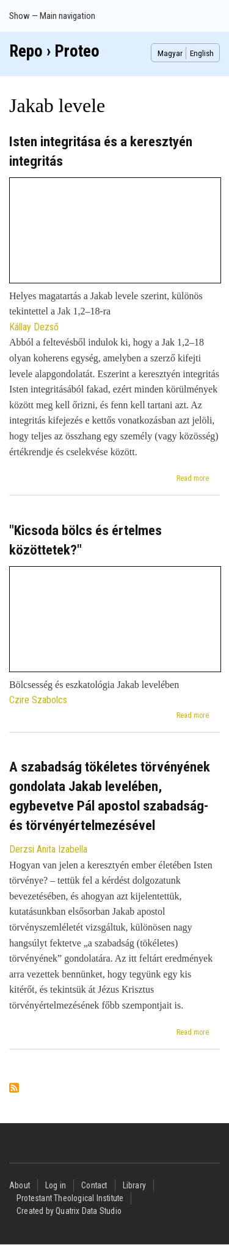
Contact (94, 1185)
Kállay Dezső (34, 327)
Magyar (170, 53)
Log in (55, 1185)
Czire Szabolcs (38, 700)
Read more (192, 478)
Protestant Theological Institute (69, 1198)
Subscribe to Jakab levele (14, 1088)
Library (134, 1185)
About (19, 1185)
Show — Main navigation (52, 15)
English (202, 53)
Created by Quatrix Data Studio (69, 1211)
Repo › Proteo (54, 51)
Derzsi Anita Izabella (48, 849)
